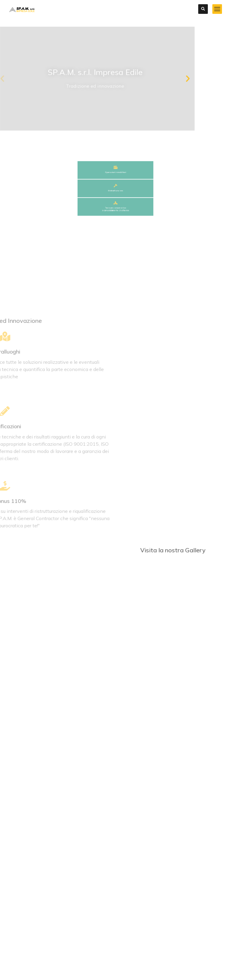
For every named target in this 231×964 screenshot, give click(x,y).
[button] (120, 78)
